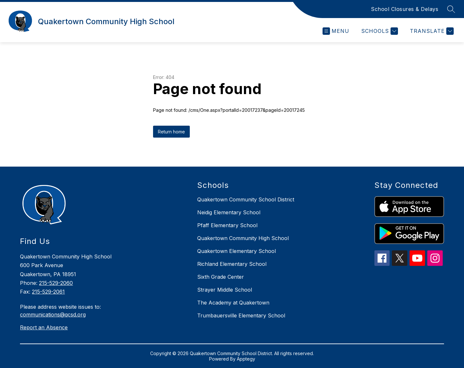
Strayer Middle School (224, 289)
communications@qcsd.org (53, 314)
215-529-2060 (56, 283)
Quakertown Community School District (245, 199)
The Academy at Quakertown (233, 302)
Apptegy (246, 359)
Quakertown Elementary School (236, 251)
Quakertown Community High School (243, 238)
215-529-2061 (48, 291)
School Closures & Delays (404, 9)
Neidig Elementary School (228, 212)
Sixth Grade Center (220, 277)
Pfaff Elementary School (227, 225)
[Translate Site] (431, 31)
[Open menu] (336, 31)
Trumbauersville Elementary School (241, 315)
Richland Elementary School (231, 264)
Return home (171, 131)
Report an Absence (44, 327)
